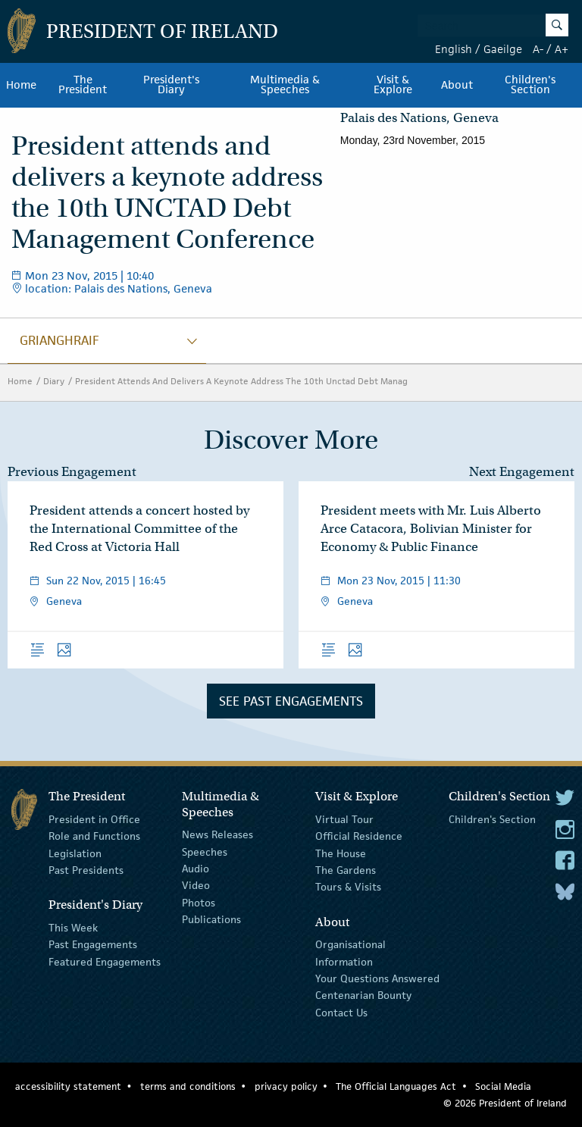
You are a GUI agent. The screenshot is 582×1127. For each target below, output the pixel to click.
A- (538, 49)
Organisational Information (350, 953)
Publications (211, 919)
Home (21, 85)
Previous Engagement (72, 472)
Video (196, 885)
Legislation (75, 852)
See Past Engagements (291, 701)
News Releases (217, 834)
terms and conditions (188, 1086)
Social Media (503, 1086)
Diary (53, 381)
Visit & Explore (393, 85)
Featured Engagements (104, 961)
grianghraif (59, 340)
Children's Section (492, 819)
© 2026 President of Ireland (505, 1103)
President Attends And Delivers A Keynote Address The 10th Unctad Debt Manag (241, 381)
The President (82, 85)
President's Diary (171, 85)
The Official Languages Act (396, 1086)
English (453, 49)
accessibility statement (68, 1086)
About (457, 85)
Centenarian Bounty (363, 995)
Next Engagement (521, 472)
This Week (73, 927)
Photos (198, 902)
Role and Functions (94, 836)
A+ (561, 49)
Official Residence (358, 836)
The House (340, 852)
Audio (195, 868)
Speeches (204, 851)
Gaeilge (502, 49)
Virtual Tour (344, 819)
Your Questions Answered (377, 978)
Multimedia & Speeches (285, 85)
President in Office (94, 819)
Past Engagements (92, 944)
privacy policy (286, 1086)
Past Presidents (86, 870)
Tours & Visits (348, 887)
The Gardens (345, 870)
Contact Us (341, 1012)
